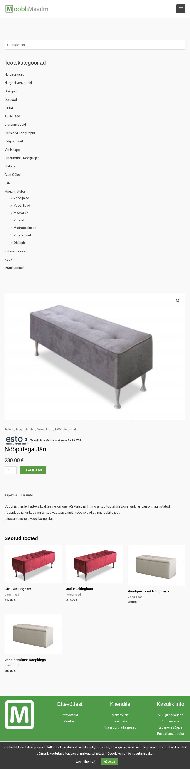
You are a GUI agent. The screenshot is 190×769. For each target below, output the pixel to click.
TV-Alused (12, 116)
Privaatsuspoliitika (170, 734)
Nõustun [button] (109, 761)
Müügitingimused (170, 715)
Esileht (9, 429)
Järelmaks (120, 722)
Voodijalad (21, 198)
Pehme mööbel (16, 251)
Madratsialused (25, 228)
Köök (8, 260)
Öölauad (11, 100)
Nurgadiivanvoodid (18, 83)
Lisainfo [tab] (27, 496)
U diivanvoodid (15, 125)
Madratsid (21, 213)
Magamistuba (15, 192)
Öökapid (11, 91)
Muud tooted (14, 268)
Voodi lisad (22, 206)
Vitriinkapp (12, 150)
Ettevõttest (70, 715)
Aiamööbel (13, 175)
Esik (7, 183)
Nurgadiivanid (14, 75)
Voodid (19, 221)
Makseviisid (120, 715)
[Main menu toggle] (180, 8)
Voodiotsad (22, 235)
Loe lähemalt (85, 761)
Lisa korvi (33, 470)
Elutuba (10, 167)
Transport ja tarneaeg (120, 728)
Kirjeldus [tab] (11, 496)
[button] (178, 301)
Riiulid (9, 108)
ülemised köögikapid (20, 133)
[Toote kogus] (11, 470)
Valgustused (14, 142)
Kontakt (70, 722)
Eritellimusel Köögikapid (22, 158)
